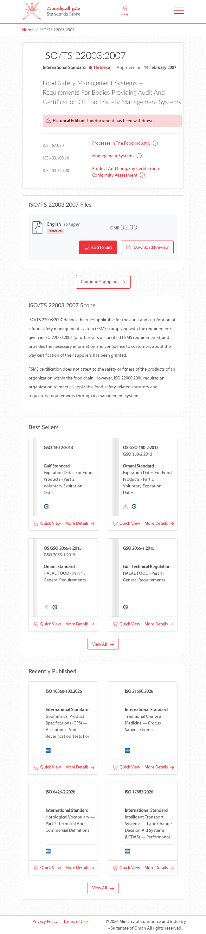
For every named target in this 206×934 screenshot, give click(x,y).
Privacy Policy (45, 921)
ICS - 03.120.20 (56, 170)
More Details (79, 523)
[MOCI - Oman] (51, 12)
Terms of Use (75, 921)
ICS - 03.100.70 (56, 158)
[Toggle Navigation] (179, 12)
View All (103, 644)
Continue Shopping (103, 282)
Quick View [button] (47, 523)
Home (28, 30)
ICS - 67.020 (53, 145)
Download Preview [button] (147, 247)
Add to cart (98, 247)
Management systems (117, 156)
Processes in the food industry (125, 143)
